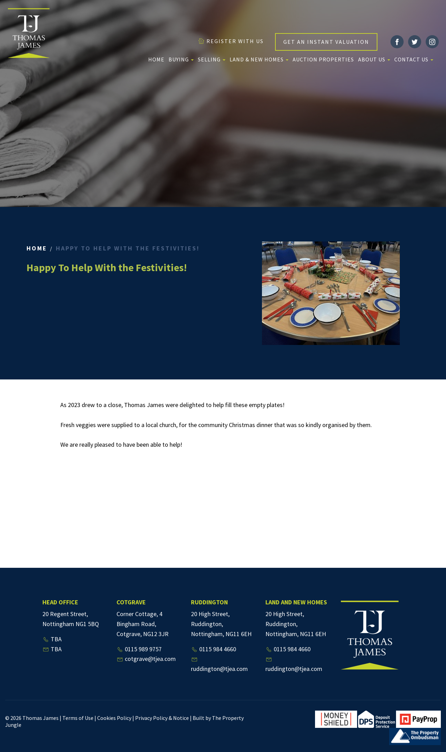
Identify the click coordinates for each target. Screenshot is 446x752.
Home (156, 59)
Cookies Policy (114, 717)
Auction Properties (323, 59)
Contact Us (413, 59)
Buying (181, 59)
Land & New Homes (259, 59)
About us (374, 59)
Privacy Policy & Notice (162, 717)
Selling (211, 59)
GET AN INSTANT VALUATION (326, 41)
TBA (52, 639)
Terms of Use (77, 717)
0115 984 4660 (213, 649)
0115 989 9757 (139, 649)
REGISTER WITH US (231, 41)
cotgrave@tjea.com (146, 659)
